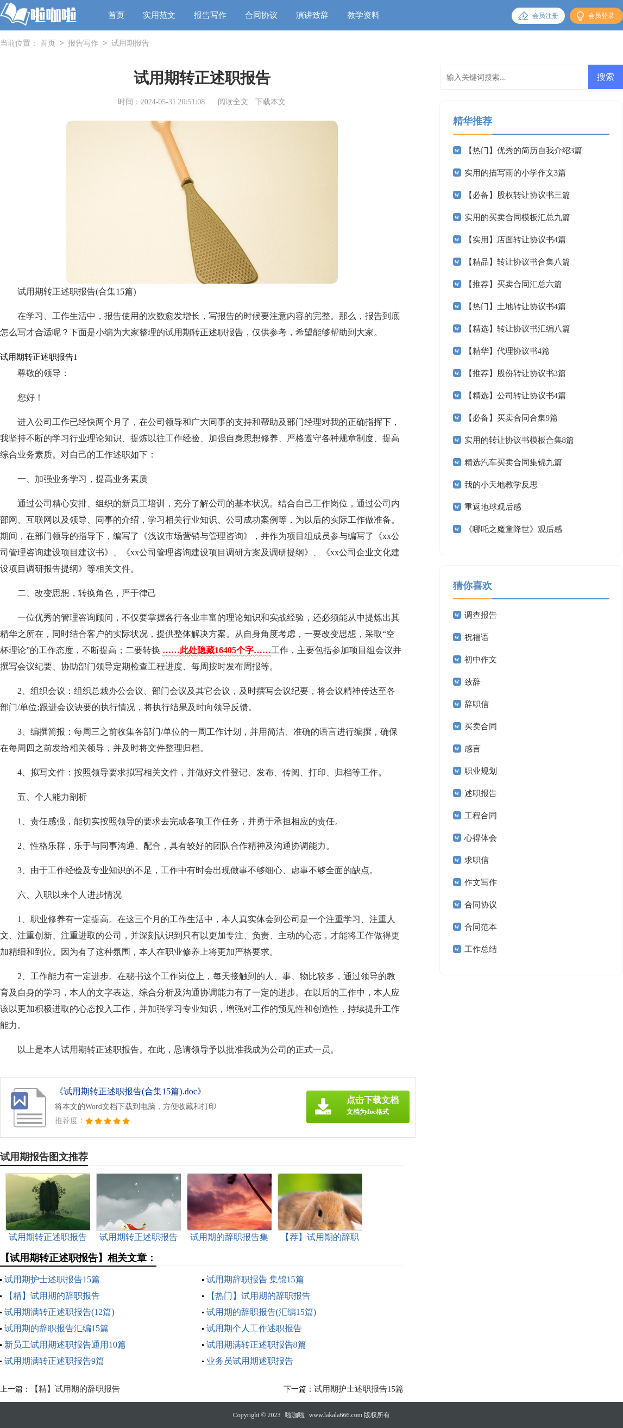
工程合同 (480, 815)
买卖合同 (480, 726)
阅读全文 (233, 102)
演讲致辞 (312, 15)
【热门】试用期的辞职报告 (258, 1295)
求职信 (476, 860)
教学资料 (363, 15)
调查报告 (480, 615)
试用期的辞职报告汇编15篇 (56, 1328)
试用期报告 (130, 44)
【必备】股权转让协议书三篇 (517, 195)
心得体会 (480, 838)
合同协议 (261, 15)
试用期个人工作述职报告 (254, 1328)
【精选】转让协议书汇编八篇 (517, 328)
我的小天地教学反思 (501, 484)
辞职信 (476, 704)
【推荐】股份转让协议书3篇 (515, 373)
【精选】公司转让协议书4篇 (515, 395)
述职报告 (480, 793)
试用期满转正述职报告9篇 (54, 1361)
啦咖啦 (295, 1415)
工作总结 (480, 949)
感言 (472, 748)
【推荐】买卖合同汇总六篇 (513, 284)
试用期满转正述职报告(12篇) (59, 1312)
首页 (116, 15)
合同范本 (480, 927)
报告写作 (210, 15)
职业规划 (480, 771)
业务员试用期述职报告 (249, 1361)
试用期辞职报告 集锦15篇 (255, 1279)
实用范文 (159, 15)
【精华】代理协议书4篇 (507, 351)
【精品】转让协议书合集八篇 (517, 262)
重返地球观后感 (492, 507)
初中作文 (480, 659)
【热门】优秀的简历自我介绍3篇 (523, 150)
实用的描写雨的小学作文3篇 (515, 172)
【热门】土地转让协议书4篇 (515, 306)
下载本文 (270, 102)
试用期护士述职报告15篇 (52, 1279)
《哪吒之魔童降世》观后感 (513, 529)
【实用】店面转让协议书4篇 (515, 239)
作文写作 (480, 882)
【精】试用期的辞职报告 (52, 1295)
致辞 (472, 682)
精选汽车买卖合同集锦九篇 (513, 462)
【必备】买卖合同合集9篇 (511, 418)
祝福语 (476, 637)
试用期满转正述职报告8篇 (256, 1344)
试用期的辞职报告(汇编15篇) (261, 1312)
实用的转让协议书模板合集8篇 (519, 440)
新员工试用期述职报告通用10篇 (65, 1344)
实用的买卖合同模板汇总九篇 (517, 217)
